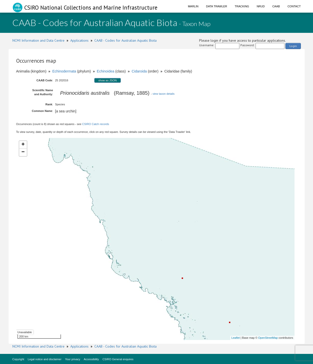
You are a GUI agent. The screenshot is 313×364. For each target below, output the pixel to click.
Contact (294, 6)
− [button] (23, 152)
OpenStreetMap (268, 337)
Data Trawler (216, 6)
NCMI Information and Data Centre (38, 40)
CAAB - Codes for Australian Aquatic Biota (125, 40)
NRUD (261, 6)
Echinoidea (105, 71)
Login (293, 46)
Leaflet (236, 337)
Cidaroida (139, 71)
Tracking (242, 6)
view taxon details (164, 93)
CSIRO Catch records (95, 124)
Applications (79, 40)
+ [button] (23, 145)
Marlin (193, 6)
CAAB (276, 6)
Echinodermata (64, 71)
